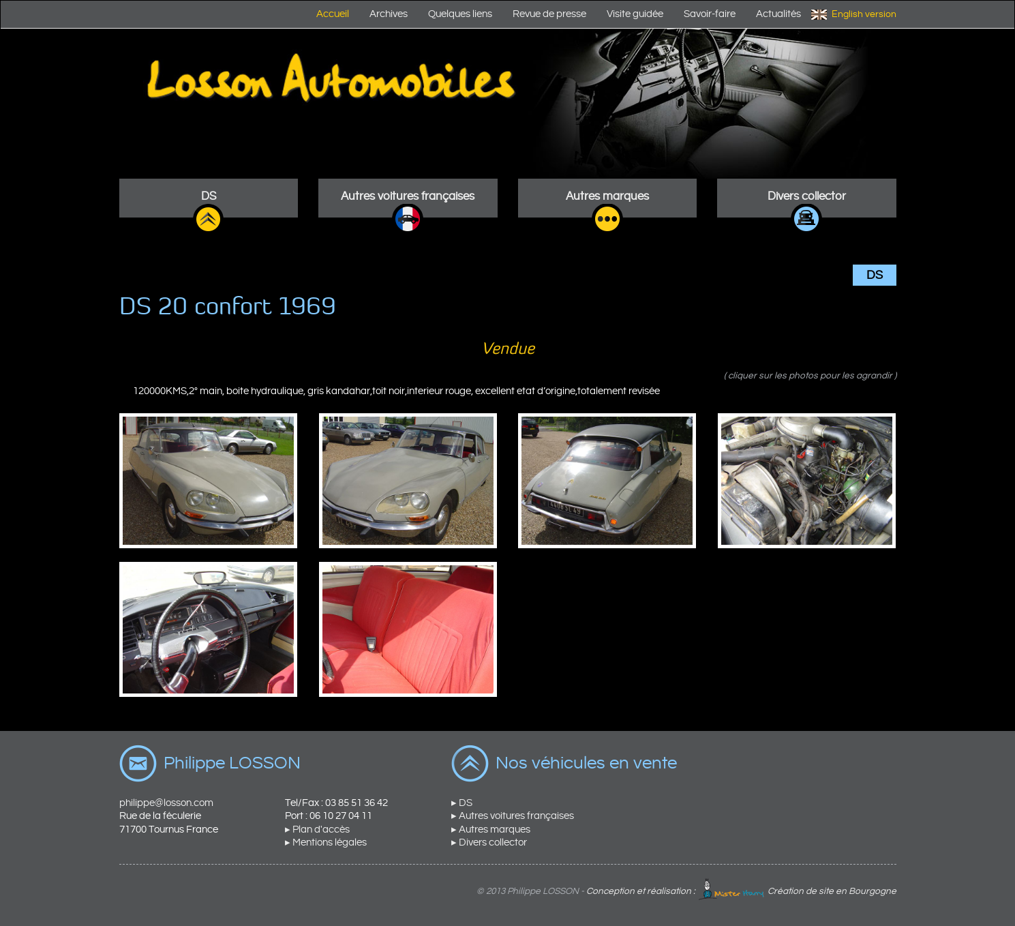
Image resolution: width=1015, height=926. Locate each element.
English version (864, 14)
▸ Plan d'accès (317, 829)
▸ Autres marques (490, 829)
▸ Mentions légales (326, 842)
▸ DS (461, 803)
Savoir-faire (710, 14)
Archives (388, 14)
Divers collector (807, 196)
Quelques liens (460, 14)
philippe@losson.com (166, 803)
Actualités (778, 14)
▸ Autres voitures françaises (512, 816)
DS (208, 196)
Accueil (332, 14)
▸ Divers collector (489, 842)
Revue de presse (549, 14)
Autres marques (607, 196)
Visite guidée (635, 14)
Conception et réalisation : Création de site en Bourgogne (741, 891)
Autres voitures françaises (407, 196)
